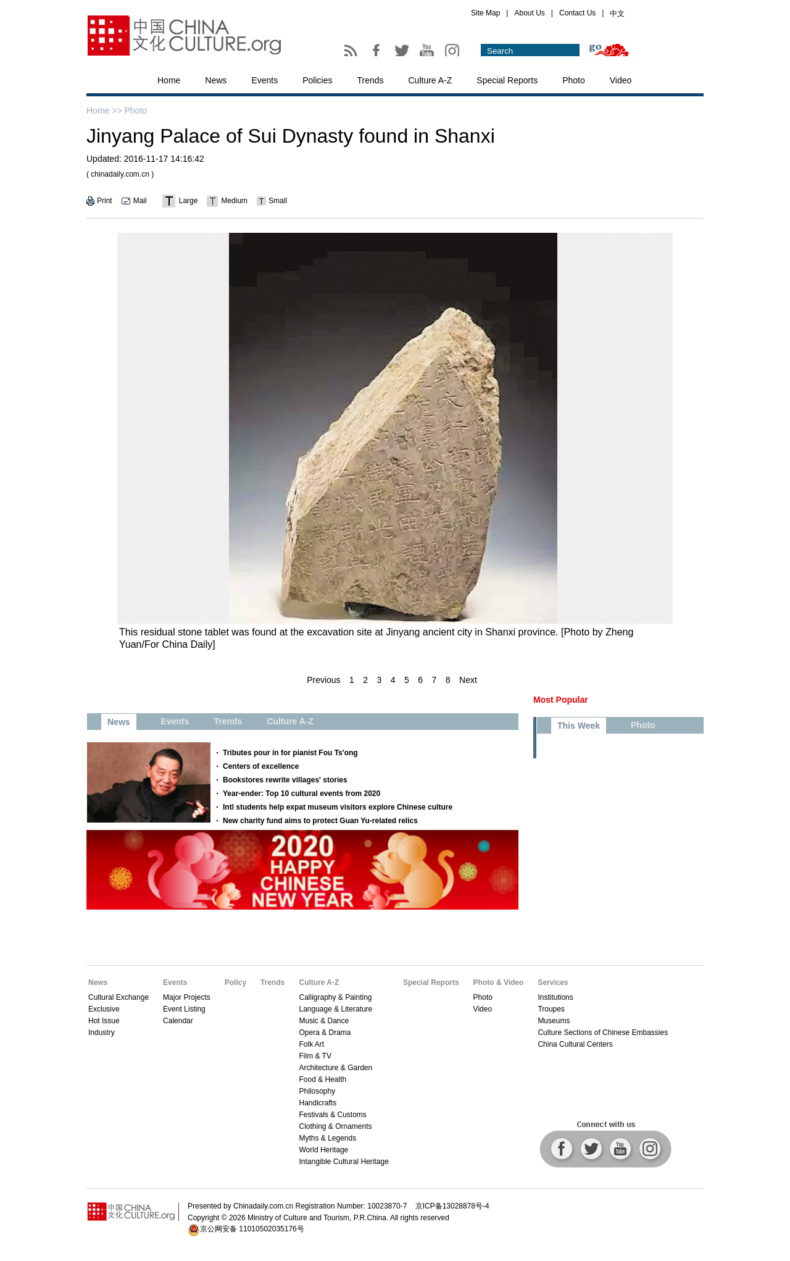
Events (264, 80)
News (216, 80)
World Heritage (323, 1150)
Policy (235, 982)
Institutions (555, 997)
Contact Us (577, 13)
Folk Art (311, 1044)
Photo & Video (498, 982)
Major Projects (186, 997)
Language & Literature (335, 1009)
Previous (323, 680)
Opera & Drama (325, 1032)
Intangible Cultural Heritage (343, 1161)
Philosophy (317, 1091)
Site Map (485, 13)
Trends (370, 80)
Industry (101, 1032)
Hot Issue (104, 1020)
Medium (234, 200)
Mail (140, 200)
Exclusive (104, 1009)
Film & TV (315, 1056)
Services (553, 982)
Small (277, 200)
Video (621, 80)
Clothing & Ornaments (335, 1126)
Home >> (104, 110)
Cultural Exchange (118, 997)
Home (168, 80)
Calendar (178, 1020)
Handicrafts (317, 1103)
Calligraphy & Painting (335, 997)
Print (104, 200)
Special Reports (507, 80)
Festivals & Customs (332, 1114)
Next (468, 680)
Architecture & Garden (335, 1067)
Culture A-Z (430, 80)
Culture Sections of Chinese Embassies (603, 1032)
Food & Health (322, 1079)
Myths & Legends (327, 1138)
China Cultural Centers (575, 1044)
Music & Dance (324, 1020)
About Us (529, 13)
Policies (317, 80)
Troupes (551, 1009)
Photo (573, 80)
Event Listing (184, 1009)
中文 (617, 13)
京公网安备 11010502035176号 (252, 1229)
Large (188, 200)
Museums (554, 1020)
